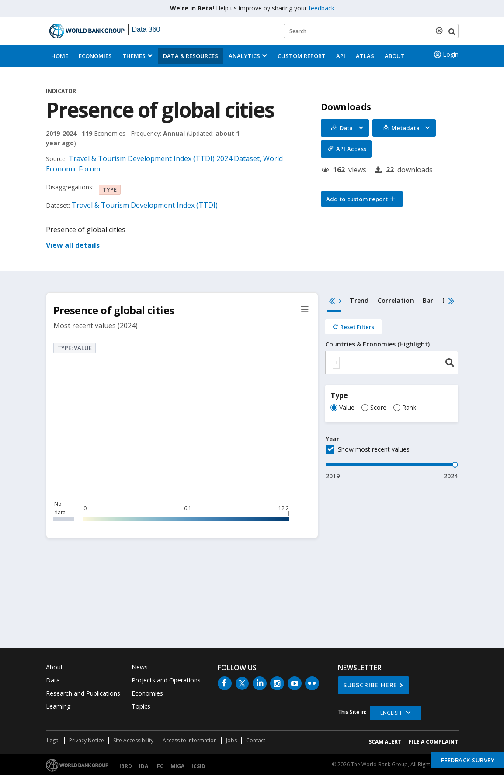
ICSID (198, 766)
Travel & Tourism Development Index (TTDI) (145, 205)
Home (59, 56)
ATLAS (365, 56)
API (340, 56)
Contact (255, 740)
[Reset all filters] (353, 326)
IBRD (125, 766)
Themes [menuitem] (134, 56)
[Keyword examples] (371, 31)
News (140, 667)
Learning (58, 706)
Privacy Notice (86, 740)
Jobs (231, 740)
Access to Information (190, 740)
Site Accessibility (133, 740)
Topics (141, 706)
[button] (362, 199)
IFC (159, 766)
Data (53, 680)
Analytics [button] (244, 56)
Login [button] (445, 54)
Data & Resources (190, 56)
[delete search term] (441, 30)
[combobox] (391, 362)
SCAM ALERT (384, 741)
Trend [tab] (359, 300)
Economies (95, 56)
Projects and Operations (166, 680)
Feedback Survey (468, 760)
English (390, 713)
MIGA (177, 766)
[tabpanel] (391, 396)
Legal (53, 740)
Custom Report (302, 56)
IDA (143, 766)
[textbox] (336, 363)
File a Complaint (433, 741)
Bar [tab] (428, 300)
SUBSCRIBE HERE (370, 685)
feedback (321, 8)
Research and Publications (83, 693)
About (395, 56)
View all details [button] (73, 245)
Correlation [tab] (396, 300)
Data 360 (146, 29)
